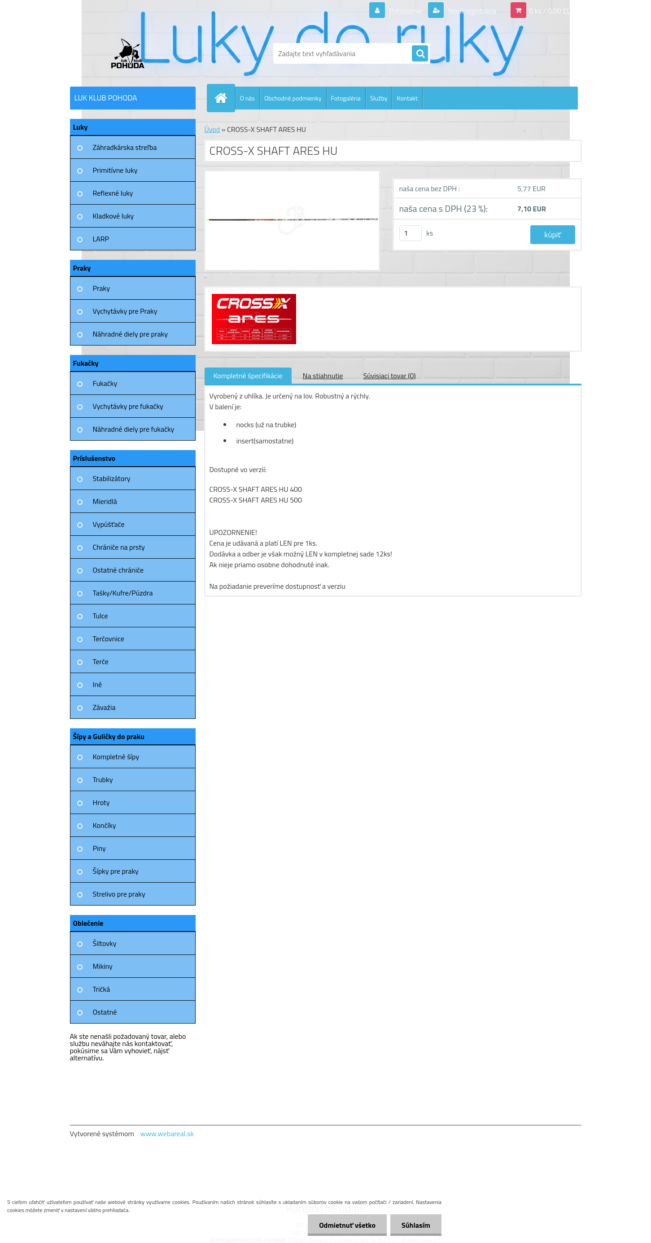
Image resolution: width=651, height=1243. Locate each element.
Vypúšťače (109, 524)
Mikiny (103, 966)
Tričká (101, 989)
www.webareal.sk (167, 1133)
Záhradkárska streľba (125, 147)
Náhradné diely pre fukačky (134, 429)
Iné (97, 684)
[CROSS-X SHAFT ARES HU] (253, 295)
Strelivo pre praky (119, 893)
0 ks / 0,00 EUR (552, 10)
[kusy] (410, 233)
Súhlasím (416, 1225)
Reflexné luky (113, 193)
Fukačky (105, 383)
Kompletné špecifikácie (248, 375)
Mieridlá (105, 501)
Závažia (104, 707)
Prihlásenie (406, 10)
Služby (379, 98)
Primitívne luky (115, 170)
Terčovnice (108, 638)
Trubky (103, 779)
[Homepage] (224, 98)
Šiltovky (105, 943)
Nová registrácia (471, 10)
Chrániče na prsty (119, 547)
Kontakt (407, 98)
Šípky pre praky (116, 871)
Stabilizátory (112, 478)
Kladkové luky (113, 215)
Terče (101, 661)
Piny (99, 848)
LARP (101, 238)
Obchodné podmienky (293, 98)
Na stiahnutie (323, 375)
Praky (101, 288)
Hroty (101, 802)
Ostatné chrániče (118, 570)
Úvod (212, 129)
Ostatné (105, 1012)
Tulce (100, 615)
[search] (420, 53)
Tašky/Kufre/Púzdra (123, 592)
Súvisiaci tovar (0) (389, 375)
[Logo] (131, 53)
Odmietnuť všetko (347, 1225)
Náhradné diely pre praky (130, 333)
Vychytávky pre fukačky (128, 406)
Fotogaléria (346, 98)
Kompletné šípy (116, 756)
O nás (247, 98)
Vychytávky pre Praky (125, 311)
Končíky (104, 825)
